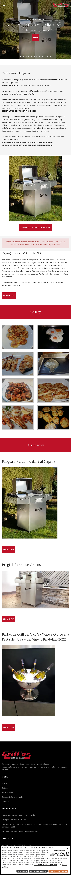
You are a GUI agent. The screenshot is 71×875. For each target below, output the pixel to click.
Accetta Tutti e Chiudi (58, 871)
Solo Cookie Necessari (38, 871)
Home (4, 783)
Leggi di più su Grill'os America (35, 227)
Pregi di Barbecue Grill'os (21, 565)
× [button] (68, 848)
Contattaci (8, 296)
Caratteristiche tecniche (12, 797)
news (35, 37)
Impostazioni (22, 871)
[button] (20, 56)
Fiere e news (7, 792)
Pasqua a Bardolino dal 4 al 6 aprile (28, 461)
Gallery (5, 788)
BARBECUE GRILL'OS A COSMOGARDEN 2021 (23, 831)
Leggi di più (8, 549)
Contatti (5, 801)
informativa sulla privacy (45, 865)
